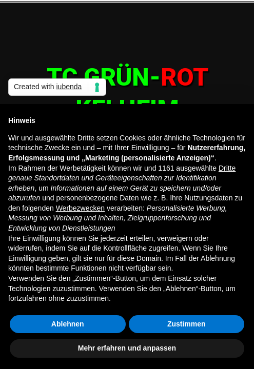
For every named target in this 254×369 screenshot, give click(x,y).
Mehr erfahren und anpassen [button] (127, 348)
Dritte (227, 168)
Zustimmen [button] (186, 324)
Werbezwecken (80, 208)
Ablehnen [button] (67, 324)
